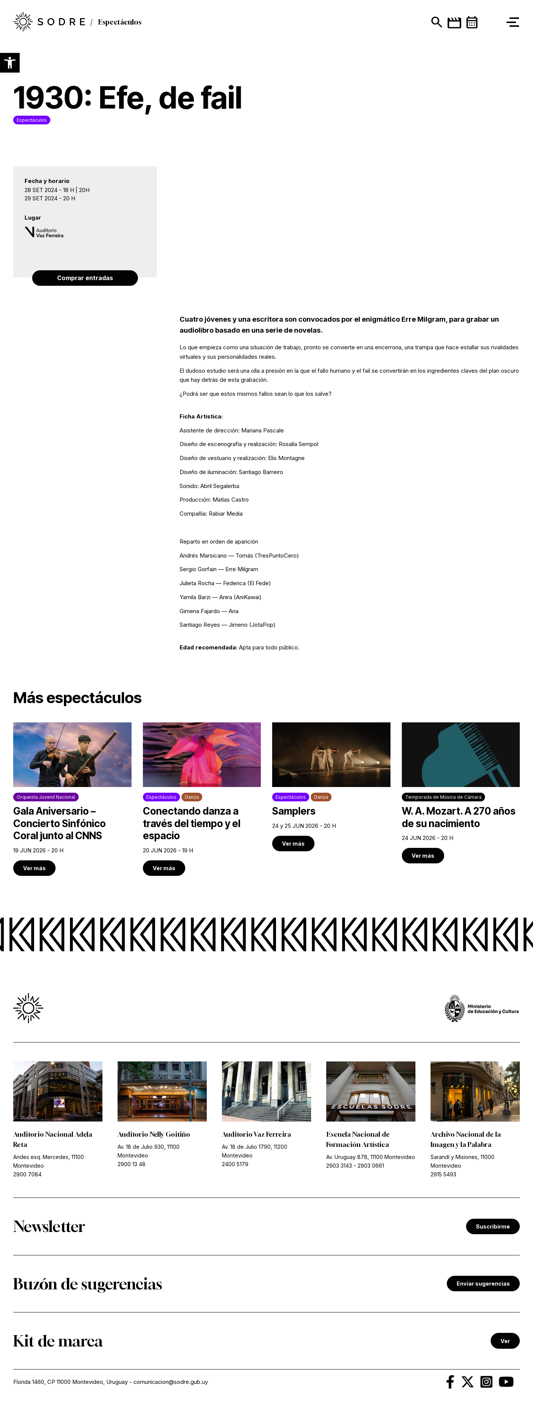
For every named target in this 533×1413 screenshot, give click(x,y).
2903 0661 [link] (371, 1167)
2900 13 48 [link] (132, 1165)
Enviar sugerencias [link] (483, 1285)
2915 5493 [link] (443, 1176)
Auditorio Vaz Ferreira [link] (258, 1135)
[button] (10, 63)
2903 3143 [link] (339, 1167)
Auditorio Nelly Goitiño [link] (155, 1135)
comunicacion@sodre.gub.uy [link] (171, 1383)
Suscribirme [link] (493, 1228)
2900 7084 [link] (27, 1176)
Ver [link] (505, 1342)
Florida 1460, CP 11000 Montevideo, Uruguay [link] (70, 1383)
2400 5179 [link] (235, 1165)
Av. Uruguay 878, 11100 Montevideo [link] (370, 1158)
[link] (72, 799)
